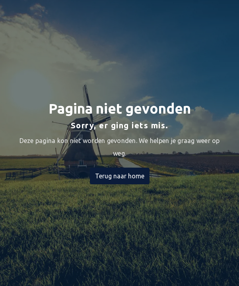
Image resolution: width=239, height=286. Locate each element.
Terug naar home (119, 176)
